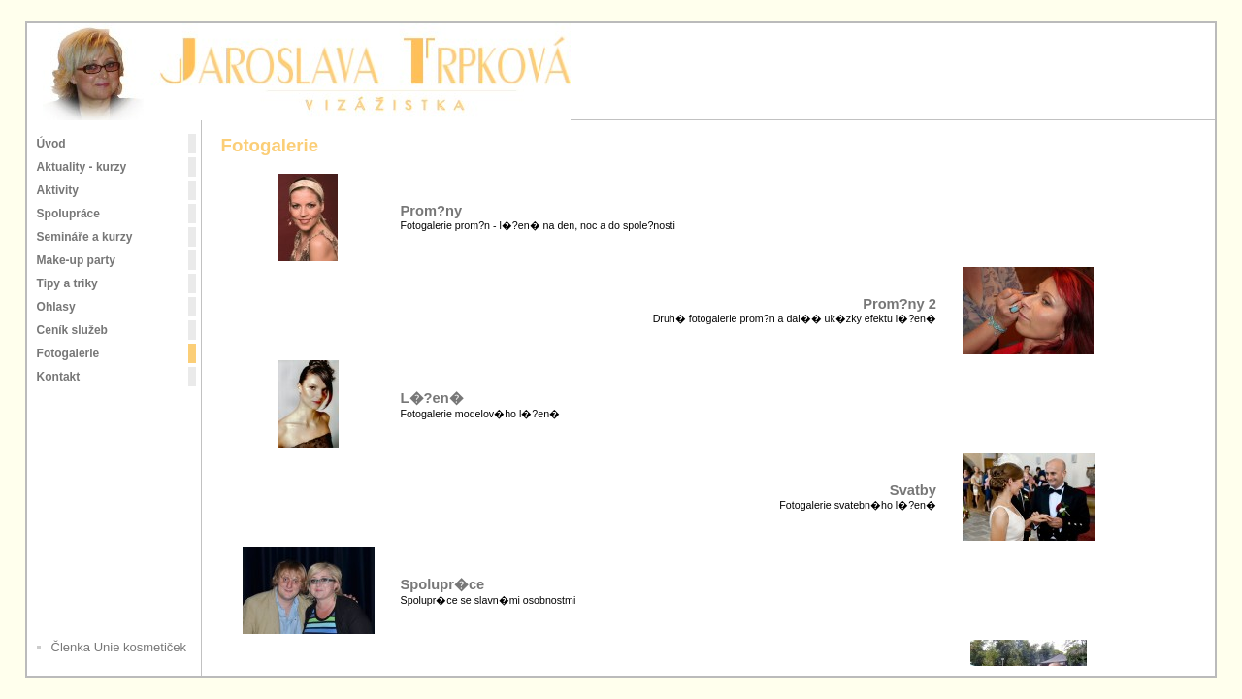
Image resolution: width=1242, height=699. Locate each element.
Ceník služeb (72, 330)
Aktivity (58, 190)
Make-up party (76, 260)
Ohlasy (56, 307)
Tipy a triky (67, 283)
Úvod (51, 143)
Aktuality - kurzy (82, 167)
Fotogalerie (68, 353)
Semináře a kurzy (85, 237)
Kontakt (59, 376)
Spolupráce (68, 213)
